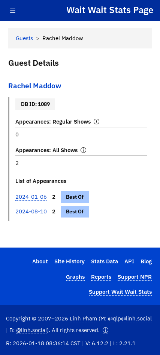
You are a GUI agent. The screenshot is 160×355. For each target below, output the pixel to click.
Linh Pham (83, 318)
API (129, 261)
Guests (24, 38)
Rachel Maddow (34, 85)
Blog (146, 261)
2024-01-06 (31, 196)
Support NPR (135, 276)
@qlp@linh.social (130, 318)
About (40, 261)
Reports (101, 276)
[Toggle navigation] (12, 10)
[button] (105, 330)
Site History (69, 261)
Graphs (75, 276)
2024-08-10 (31, 211)
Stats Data (104, 261)
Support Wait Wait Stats (120, 291)
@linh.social (31, 330)
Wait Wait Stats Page (109, 10)
